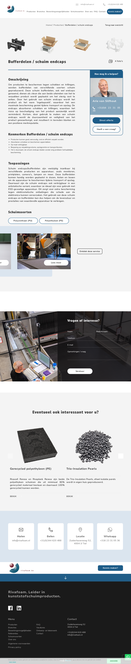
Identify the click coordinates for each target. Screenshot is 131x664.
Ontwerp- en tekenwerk (46, 630)
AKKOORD (114, 661)
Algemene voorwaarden (19, 643)
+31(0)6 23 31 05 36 (106, 109)
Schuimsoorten (77, 11)
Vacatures (40, 627)
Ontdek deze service (90, 251)
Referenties (13, 633)
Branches (41, 11)
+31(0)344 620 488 (76, 632)
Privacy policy (14, 647)
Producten (31, 11)
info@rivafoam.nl (75, 635)
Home (48, 25)
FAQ (96, 11)
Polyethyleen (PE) (54, 220)
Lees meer (56, 262)
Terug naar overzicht (108, 25)
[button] (63, 251)
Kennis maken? (115, 11)
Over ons (89, 11)
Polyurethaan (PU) (22, 220)
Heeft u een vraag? (106, 129)
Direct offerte (106, 120)
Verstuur (80, 371)
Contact (102, 11)
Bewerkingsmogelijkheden (57, 11)
